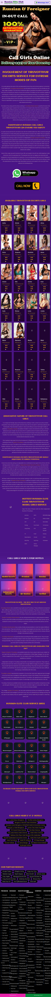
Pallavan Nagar (32, 992)
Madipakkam (5, 910)
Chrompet (5, 955)
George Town (5, 981)
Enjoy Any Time (32, 871)
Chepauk (21, 928)
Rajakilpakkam (15, 991)
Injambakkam (6, 900)
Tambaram (39, 912)
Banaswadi (31, 734)
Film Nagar (19, 779)
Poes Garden (5, 943)
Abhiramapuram (30, 928)
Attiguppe (7, 734)
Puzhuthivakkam (40, 930)
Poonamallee (31, 920)
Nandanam (14, 971)
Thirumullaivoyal (40, 941)
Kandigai (47, 916)
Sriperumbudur (30, 924)
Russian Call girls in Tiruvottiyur (9, 652)
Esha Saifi (33, 881)
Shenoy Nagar (40, 910)
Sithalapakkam (30, 965)
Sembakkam (39, 923)
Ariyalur (47, 983)
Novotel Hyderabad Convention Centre (15, 837)
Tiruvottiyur (39, 915)
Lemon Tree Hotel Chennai (35, 827)
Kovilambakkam (6, 905)
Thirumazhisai (40, 975)
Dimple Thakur (6, 871)
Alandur (30, 930)
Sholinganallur (43, 758)
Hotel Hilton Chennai (36, 832)
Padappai (38, 897)
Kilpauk (21, 930)
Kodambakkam (23, 933)
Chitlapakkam (14, 939)
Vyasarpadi (39, 920)
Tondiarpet (39, 917)
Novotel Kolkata (9, 843)
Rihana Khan (37, 879)
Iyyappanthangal (6, 973)
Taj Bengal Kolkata (25, 845)
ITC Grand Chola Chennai (18, 830)
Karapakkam (31, 941)
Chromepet (31, 939)
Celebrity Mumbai (24, 879)
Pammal (13, 988)
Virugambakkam (13, 929)
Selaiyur (38, 907)
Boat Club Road (6, 940)
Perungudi (22, 938)
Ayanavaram (22, 925)
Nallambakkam (23, 988)
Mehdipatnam (7, 779)
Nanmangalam (13, 977)
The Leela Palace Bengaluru (15, 820)
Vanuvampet (31, 967)
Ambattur (22, 948)
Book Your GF (6, 881)
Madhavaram (5, 958)
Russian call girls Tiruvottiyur (38, 137)
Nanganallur (14, 973)
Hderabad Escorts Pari (19, 876)
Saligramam (14, 918)
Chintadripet (14, 936)
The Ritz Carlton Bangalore (35, 820)
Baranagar (7, 724)
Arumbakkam (23, 923)
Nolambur (47, 926)
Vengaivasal (22, 983)
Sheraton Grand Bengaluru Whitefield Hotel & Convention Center (25, 825)
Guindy (13, 913)
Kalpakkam (22, 963)
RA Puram (5, 920)
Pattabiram (39, 984)
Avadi (3, 970)
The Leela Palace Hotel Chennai (17, 832)
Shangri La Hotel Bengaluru (16, 827)
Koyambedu (14, 902)
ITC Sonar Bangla (22, 843)
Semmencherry (23, 985)
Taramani (13, 895)
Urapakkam (5, 907)
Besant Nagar (6, 915)
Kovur (29, 970)
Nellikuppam (39, 933)
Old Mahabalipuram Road (30, 981)
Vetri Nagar (39, 928)
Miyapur (43, 779)
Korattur (13, 959)
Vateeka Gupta (6, 874)
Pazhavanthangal (14, 983)
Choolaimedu (14, 942)
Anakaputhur (5, 948)
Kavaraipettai (39, 982)
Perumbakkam (23, 968)
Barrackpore (19, 724)
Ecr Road (4, 938)
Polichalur (5, 953)
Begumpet (32, 779)
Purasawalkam (40, 900)
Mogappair (22, 958)
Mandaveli (30, 977)
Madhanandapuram (40, 970)
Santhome (22, 950)
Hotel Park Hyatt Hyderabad (38, 837)
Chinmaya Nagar (23, 918)
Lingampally (44, 768)
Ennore (47, 906)
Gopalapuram (14, 897)
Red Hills (38, 902)
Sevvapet (38, 964)
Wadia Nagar (22, 904)
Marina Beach (14, 934)
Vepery (21, 943)
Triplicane (47, 939)
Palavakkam (22, 915)
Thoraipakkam (6, 902)
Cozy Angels (6, 876)
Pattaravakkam (6, 965)
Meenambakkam (31, 900)
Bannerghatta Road (44, 735)
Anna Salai (13, 900)
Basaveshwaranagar (19, 747)
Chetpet (30, 910)
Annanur (4, 945)
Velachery (19, 758)
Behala (31, 724)
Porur (7, 758)
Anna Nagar (44, 747)
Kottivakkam (14, 962)
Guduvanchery (30, 990)
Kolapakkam (22, 973)
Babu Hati (19, 713)
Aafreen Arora (41, 874)
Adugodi (43, 724)
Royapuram (39, 905)
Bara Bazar (43, 713)
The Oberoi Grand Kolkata (38, 843)
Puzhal (38, 973)
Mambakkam (39, 935)
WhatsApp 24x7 (42, 2)
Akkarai (47, 934)
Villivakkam (14, 925)
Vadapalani (5, 928)
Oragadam (30, 961)
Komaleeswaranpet (23, 913)
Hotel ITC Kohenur (25, 840)
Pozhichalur (31, 986)
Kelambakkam (32, 946)
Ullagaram (22, 920)
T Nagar (4, 930)
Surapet (47, 950)
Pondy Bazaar (31, 907)
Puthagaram (39, 954)
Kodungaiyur (14, 957)
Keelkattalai (31, 944)
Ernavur (38, 952)
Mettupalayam (40, 959)
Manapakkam (31, 949)
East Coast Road (6, 979)
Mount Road (31, 902)
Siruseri (30, 959)
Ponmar (30, 952)
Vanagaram (22, 980)
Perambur (30, 918)
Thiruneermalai (23, 953)
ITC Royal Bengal (39, 840)
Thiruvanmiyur (6, 923)
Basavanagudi (7, 747)
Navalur (30, 905)
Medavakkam (14, 968)
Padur (12, 979)
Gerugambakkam (39, 939)
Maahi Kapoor (19, 874)
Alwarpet (7, 768)
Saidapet (13, 916)
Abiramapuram (6, 967)
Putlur (38, 944)
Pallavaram (31, 896)
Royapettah (5, 912)
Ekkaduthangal (13, 945)
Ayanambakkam (30, 936)
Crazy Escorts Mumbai (9, 879)
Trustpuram (22, 902)
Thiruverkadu (22, 956)
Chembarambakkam (6, 976)
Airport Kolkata (7, 713)
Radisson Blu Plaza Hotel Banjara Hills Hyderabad (25, 835)
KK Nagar (21, 945)
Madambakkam (40, 925)
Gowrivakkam (6, 984)
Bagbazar (32, 713)
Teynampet (5, 925)
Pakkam (38, 957)
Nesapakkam (22, 935)
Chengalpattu (23, 961)
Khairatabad (32, 768)
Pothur (47, 980)
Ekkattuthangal (13, 911)
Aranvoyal (39, 962)
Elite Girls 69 (30, 874)
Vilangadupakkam (40, 979)
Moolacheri (48, 978)
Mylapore (31, 758)
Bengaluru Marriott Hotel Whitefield (25, 822)
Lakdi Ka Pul (19, 768)
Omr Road (5, 935)
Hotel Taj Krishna (12, 840)
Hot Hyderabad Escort (20, 881)
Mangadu (38, 967)
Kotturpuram (5, 917)
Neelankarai (14, 931)
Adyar (31, 747)
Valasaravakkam (23, 971)
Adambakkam (31, 915)
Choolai (30, 913)
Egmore (4, 933)
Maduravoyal (39, 946)
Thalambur (39, 949)
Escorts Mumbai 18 (35, 876)
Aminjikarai (31, 933)
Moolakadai (48, 901)
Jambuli (4, 950)
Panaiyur (47, 968)
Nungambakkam (6, 897)
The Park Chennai (34, 830)
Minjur (38, 895)
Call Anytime (12, 995)
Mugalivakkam (23, 966)
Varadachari (22, 940)
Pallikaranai (14, 986)
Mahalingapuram (14, 966)
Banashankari (19, 734)
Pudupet (21, 895)
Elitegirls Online (19, 871)
